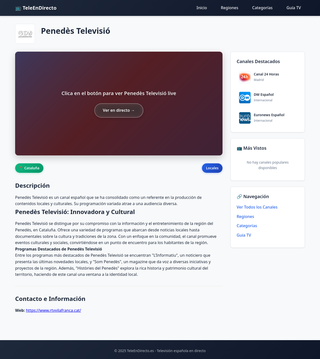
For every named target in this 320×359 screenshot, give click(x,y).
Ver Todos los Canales (257, 207)
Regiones (229, 7)
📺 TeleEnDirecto (36, 7)
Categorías (262, 7)
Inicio (201, 7)
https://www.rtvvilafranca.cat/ (53, 310)
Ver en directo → (119, 110)
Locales (212, 168)
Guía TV (294, 7)
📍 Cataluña (29, 168)
